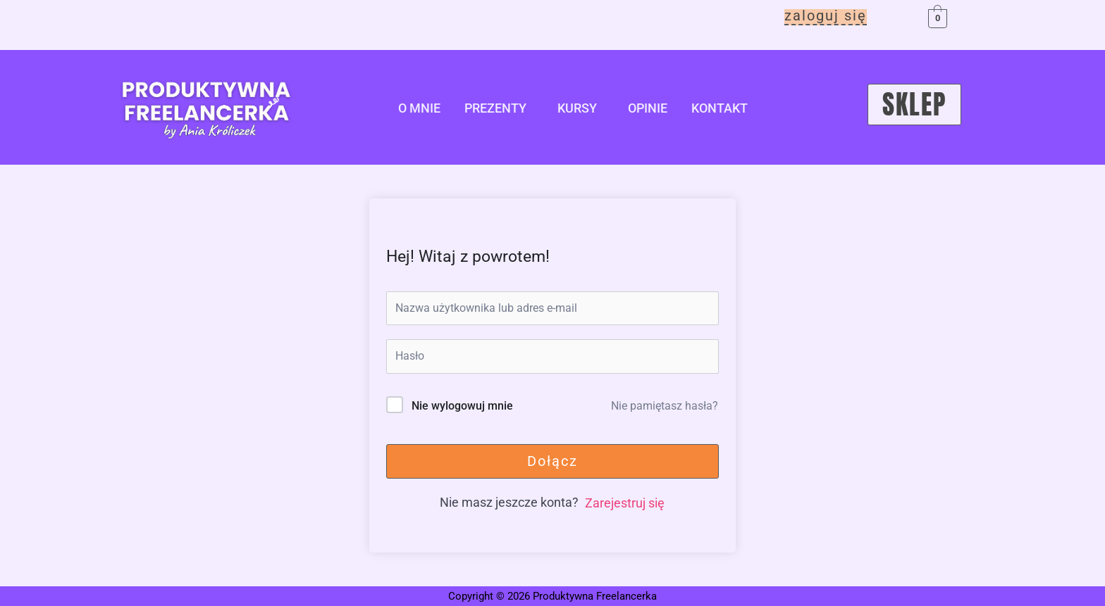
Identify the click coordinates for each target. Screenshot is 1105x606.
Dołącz (552, 461)
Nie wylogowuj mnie (462, 405)
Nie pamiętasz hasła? (664, 405)
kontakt (719, 108)
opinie (647, 108)
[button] (498, 108)
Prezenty (495, 108)
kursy (577, 108)
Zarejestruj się (625, 502)
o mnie (419, 108)
